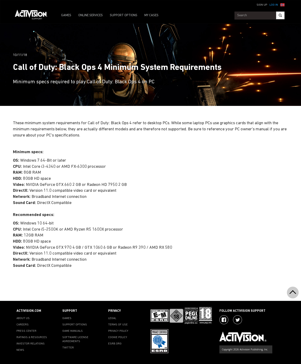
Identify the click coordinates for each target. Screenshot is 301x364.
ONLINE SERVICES (90, 15)
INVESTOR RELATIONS (30, 343)
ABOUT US (23, 318)
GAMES (66, 15)
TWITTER (68, 347)
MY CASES (151, 15)
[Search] (280, 15)
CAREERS (22, 324)
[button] (282, 4)
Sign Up (262, 5)
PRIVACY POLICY (118, 331)
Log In (273, 5)
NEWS (20, 350)
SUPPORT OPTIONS (123, 15)
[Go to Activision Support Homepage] (33, 15)
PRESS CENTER (26, 331)
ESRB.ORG (115, 343)
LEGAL (112, 318)
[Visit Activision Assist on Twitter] (237, 319)
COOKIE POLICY (117, 337)
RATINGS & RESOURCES (31, 337)
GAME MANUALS (72, 331)
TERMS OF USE (118, 324)
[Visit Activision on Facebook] (223, 319)
